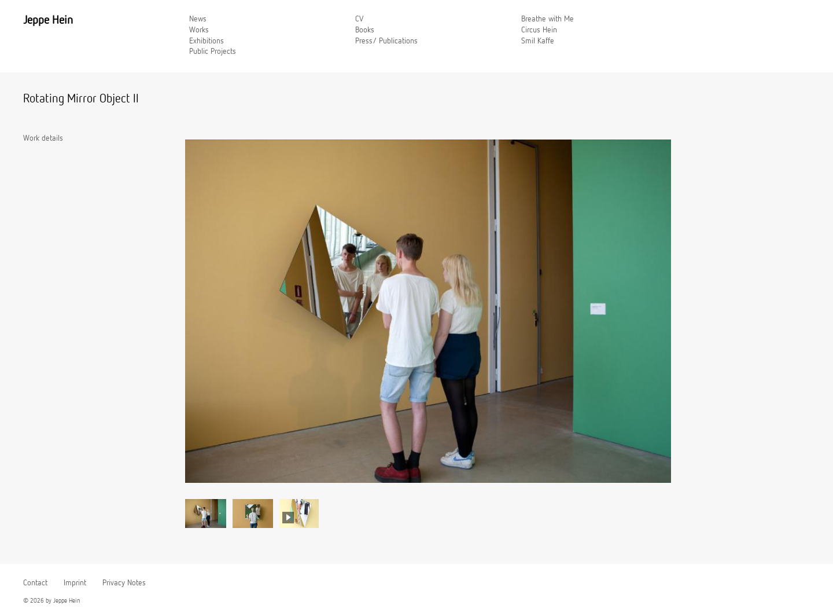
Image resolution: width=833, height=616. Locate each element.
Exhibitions (206, 41)
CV (359, 19)
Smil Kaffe (537, 41)
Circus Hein (539, 30)
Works (199, 30)
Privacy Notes (124, 583)
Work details (43, 138)
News (198, 19)
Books (364, 30)
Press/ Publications (386, 41)
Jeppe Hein (48, 20)
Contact (35, 583)
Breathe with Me (547, 19)
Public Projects (212, 51)
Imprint (75, 583)
